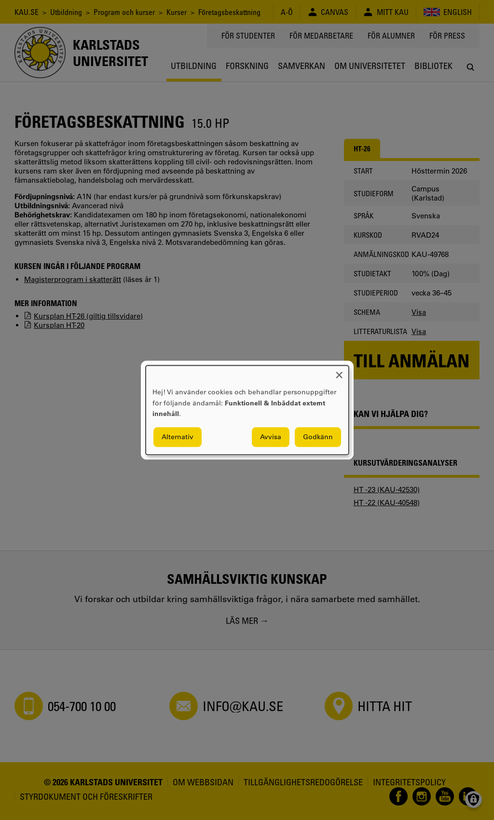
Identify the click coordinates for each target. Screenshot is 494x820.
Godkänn (318, 436)
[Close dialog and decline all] (339, 371)
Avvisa (270, 436)
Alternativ (177, 436)
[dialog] (247, 410)
